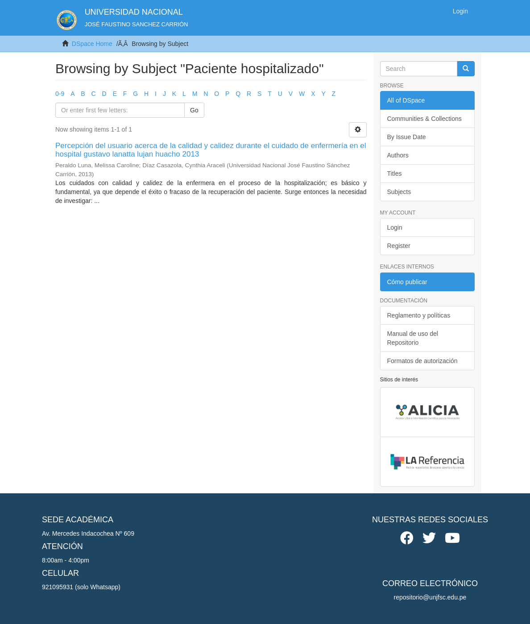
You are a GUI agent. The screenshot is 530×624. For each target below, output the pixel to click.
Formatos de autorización (422, 360)
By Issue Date (406, 137)
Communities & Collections (424, 118)
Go (194, 110)
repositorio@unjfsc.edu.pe (430, 597)
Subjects (399, 191)
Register (398, 245)
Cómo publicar (407, 281)
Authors (398, 155)
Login (394, 227)
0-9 (59, 93)
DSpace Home (92, 43)
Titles (394, 173)
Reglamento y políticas (419, 315)
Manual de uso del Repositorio (412, 338)
